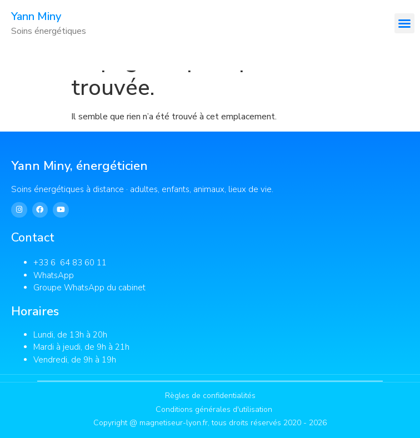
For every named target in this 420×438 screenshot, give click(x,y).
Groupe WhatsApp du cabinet (89, 287)
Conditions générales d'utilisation (214, 409)
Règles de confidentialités (210, 395)
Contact (32, 237)
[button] (404, 23)
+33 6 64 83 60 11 (71, 262)
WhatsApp (53, 275)
